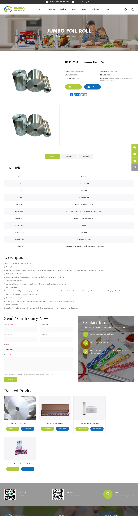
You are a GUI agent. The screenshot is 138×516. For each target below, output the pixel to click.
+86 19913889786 (73, 454)
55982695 (65, 2)
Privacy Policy (63, 511)
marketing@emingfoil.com (83, 2)
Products (67, 36)
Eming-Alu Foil (23, 454)
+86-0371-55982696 (55, 2)
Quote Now (12, 427)
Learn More (26, 427)
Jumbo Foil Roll (77, 36)
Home (60, 36)
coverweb (131, 511)
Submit (10, 380)
